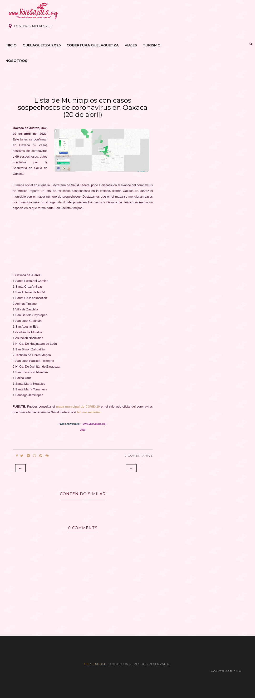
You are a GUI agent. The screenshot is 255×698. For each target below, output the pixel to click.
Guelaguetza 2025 (42, 45)
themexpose (94, 664)
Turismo (152, 45)
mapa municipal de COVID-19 (78, 406)
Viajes (131, 45)
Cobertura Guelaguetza (93, 45)
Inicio (11, 45)
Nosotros (16, 60)
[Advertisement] (83, 244)
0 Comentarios (138, 455)
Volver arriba (226, 671)
